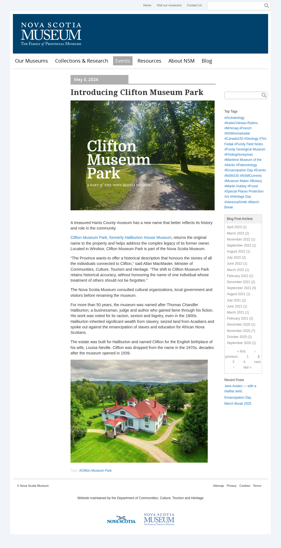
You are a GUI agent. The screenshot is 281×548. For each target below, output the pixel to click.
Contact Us (194, 5)
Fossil (253, 186)
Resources (149, 60)
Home (147, 5)
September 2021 (239, 288)
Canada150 (234, 139)
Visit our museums (169, 5)
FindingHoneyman (239, 154)
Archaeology (235, 118)
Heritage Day (241, 196)
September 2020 (239, 343)
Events (122, 60)
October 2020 (237, 337)
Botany (257, 181)
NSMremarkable (238, 133)
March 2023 (235, 233)
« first (241, 351)
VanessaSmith (236, 202)
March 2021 (235, 312)
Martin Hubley (236, 186)
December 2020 (238, 324)
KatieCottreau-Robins (242, 123)
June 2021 (234, 306)
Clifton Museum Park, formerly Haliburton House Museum (121, 237)
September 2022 (239, 245)
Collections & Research (81, 60)
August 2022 (236, 251)
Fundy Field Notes (249, 144)
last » (248, 367)
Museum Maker (237, 181)
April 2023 (234, 227)
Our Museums (31, 60)
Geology (252, 139)
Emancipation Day (239, 170)
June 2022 (234, 263)
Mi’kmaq (232, 128)
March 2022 (235, 270)
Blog (207, 60)
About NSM (181, 60)
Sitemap (218, 485)
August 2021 (236, 294)
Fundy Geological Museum (245, 149)
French (246, 128)
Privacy (232, 485)
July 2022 (234, 257)
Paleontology (247, 165)
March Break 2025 (237, 404)
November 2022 (238, 239)
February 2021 (237, 318)
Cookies (244, 485)
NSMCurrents (252, 176)
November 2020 (238, 331)
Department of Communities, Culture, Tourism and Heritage (160, 498)
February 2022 (237, 276)
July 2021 (234, 300)
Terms (257, 485)
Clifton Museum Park (96, 470)
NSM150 (232, 176)
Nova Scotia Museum (54, 34)
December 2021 (238, 282)
